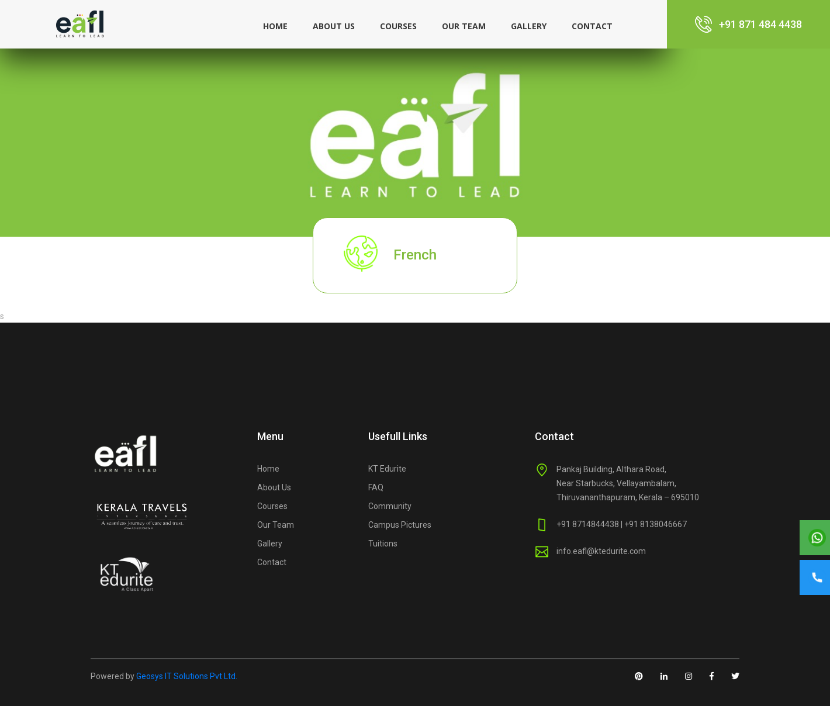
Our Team (464, 26)
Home (275, 26)
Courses (398, 26)
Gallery (529, 26)
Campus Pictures (399, 525)
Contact (592, 26)
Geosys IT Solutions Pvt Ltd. (186, 676)
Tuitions (382, 543)
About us (334, 26)
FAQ (375, 487)
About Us (274, 487)
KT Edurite (387, 468)
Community (389, 506)
